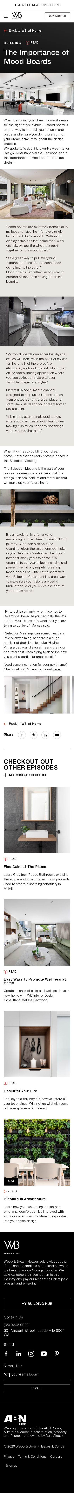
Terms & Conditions (32, 1457)
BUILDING (12, 43)
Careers (56, 1457)
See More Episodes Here (25, 775)
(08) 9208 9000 (16, 1325)
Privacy (9, 1457)
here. (57, 669)
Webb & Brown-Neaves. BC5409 (40, 1446)
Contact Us (57, 16)
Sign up (37, 1388)
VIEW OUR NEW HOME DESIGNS (37, 4)
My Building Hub (37, 1304)
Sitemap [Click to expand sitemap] (11, 1466)
